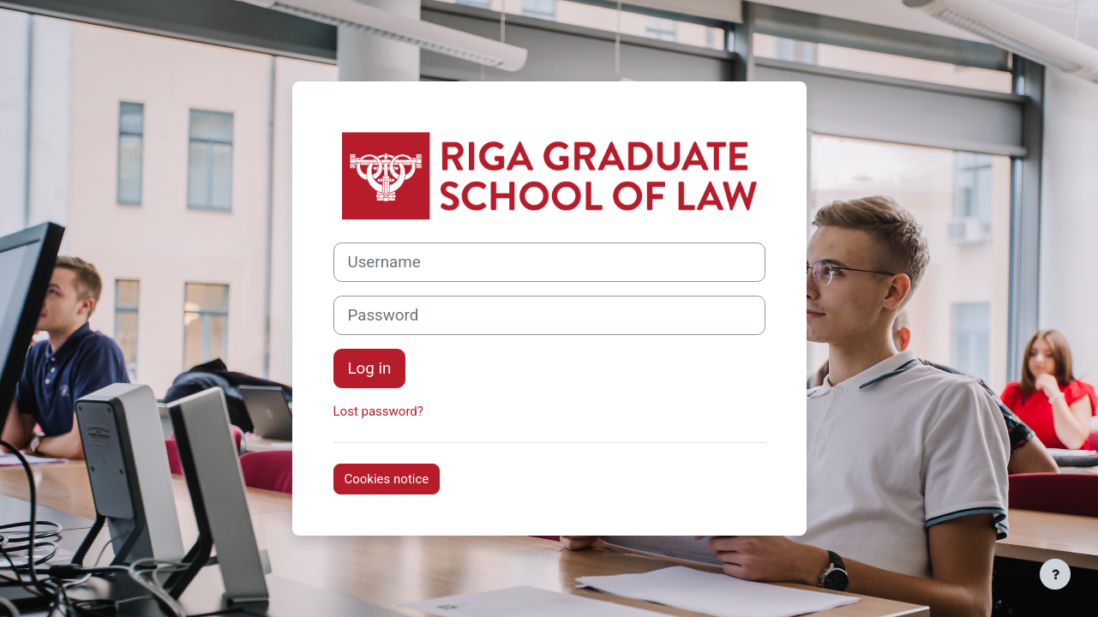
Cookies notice (387, 479)
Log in (370, 368)
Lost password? (378, 411)
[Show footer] (1055, 574)
